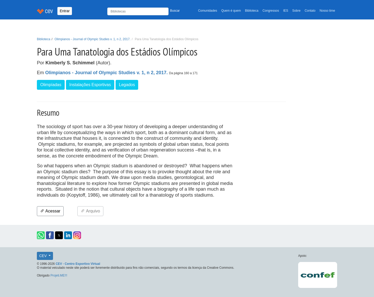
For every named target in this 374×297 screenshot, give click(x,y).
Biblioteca (251, 10)
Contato (310, 10)
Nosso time (327, 10)
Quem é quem (231, 10)
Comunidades (207, 10)
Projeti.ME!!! (58, 275)
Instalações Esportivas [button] (90, 84)
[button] (41, 235)
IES (285, 10)
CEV (43, 256)
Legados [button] (127, 84)
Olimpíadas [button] (50, 84)
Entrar (65, 11)
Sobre (296, 10)
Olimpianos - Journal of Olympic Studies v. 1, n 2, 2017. (92, 39)
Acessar (50, 211)
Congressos (271, 10)
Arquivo (90, 211)
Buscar (175, 10)
